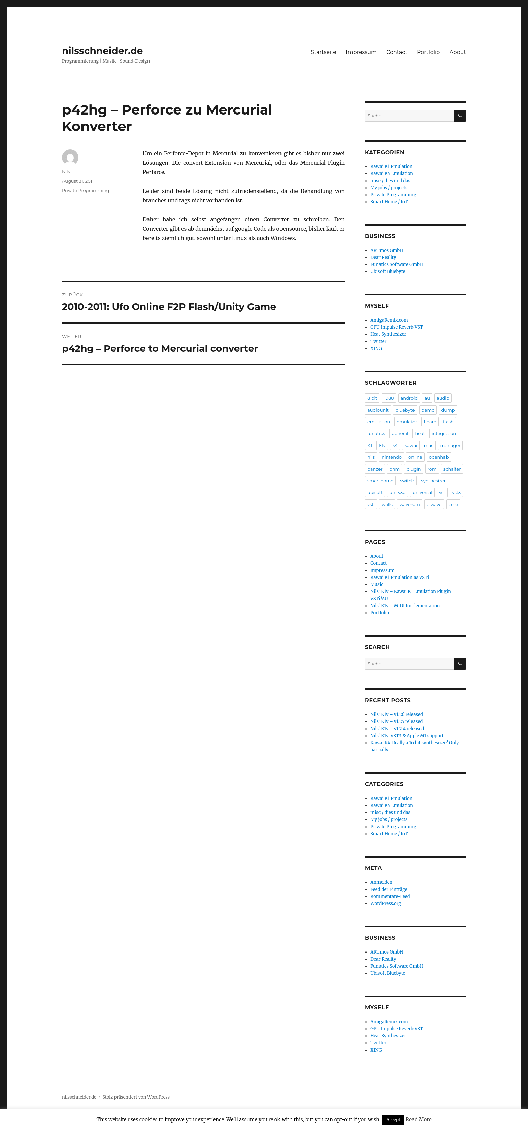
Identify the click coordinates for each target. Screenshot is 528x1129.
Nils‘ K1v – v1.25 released (396, 721)
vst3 (456, 492)
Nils (66, 171)
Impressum (361, 52)
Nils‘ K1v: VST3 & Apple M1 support (407, 736)
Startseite (323, 52)
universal (422, 492)
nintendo (392, 457)
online (415, 457)
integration (444, 433)
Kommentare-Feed (390, 896)
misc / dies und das (390, 181)
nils (371, 457)
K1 (369, 445)
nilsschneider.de (102, 50)
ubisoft (375, 492)
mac (429, 445)
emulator (407, 421)
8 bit (372, 398)
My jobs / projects (388, 188)
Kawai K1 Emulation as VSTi (399, 577)
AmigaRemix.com (389, 320)
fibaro (430, 421)
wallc (387, 504)
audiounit (378, 410)
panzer (375, 469)
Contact (396, 52)
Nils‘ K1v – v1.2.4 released (397, 729)
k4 (395, 445)
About (457, 52)
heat (420, 433)
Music (376, 584)
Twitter (378, 341)
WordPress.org (385, 903)
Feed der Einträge (388, 889)
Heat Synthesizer (388, 334)
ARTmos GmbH (386, 250)
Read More (419, 1119)
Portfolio (428, 52)
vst (442, 492)
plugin (413, 469)
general (400, 433)
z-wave (434, 504)
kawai (410, 445)
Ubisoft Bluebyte (387, 272)
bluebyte (405, 410)
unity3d (397, 492)
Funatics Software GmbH (396, 264)
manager (450, 445)
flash (448, 421)
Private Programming (85, 190)
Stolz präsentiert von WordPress (136, 1097)
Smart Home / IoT (389, 202)
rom (432, 469)
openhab (439, 457)
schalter (452, 469)
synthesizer (433, 480)
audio (443, 398)
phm (394, 469)
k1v (382, 445)
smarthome (380, 480)
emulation (378, 421)
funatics (376, 433)
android (409, 398)
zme (453, 504)
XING (376, 348)
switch (407, 480)
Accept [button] (393, 1120)
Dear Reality (383, 257)
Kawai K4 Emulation (391, 173)
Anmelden (381, 882)
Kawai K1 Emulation (391, 166)
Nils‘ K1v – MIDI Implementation (405, 606)
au (427, 398)
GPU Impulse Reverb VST (396, 327)
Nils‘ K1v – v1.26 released (396, 714)
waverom (409, 504)
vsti (371, 504)
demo (428, 410)
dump (448, 410)
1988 (389, 398)
